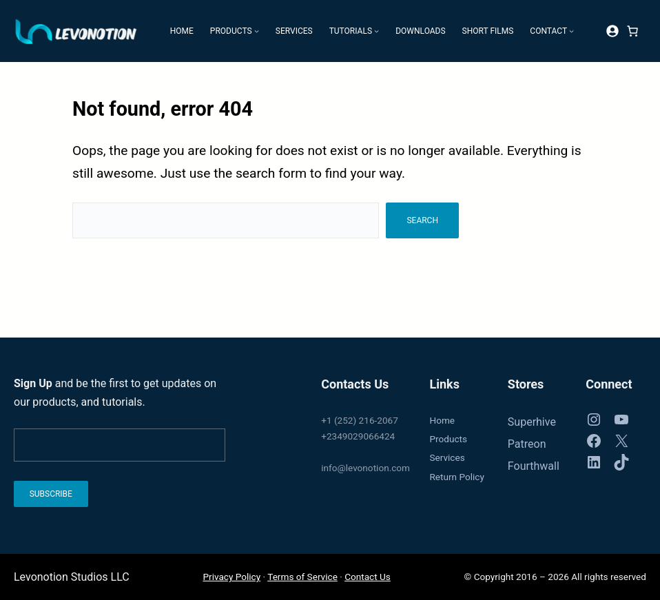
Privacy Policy (231, 576)
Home (442, 420)
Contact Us (367, 576)
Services (446, 457)
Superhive (532, 421)
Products (448, 438)
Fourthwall (533, 466)
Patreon (527, 444)
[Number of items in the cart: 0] (632, 31)
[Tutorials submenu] (376, 30)
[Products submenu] (256, 30)
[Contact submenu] (571, 30)
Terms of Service (302, 576)
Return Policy (456, 476)
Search (422, 220)
